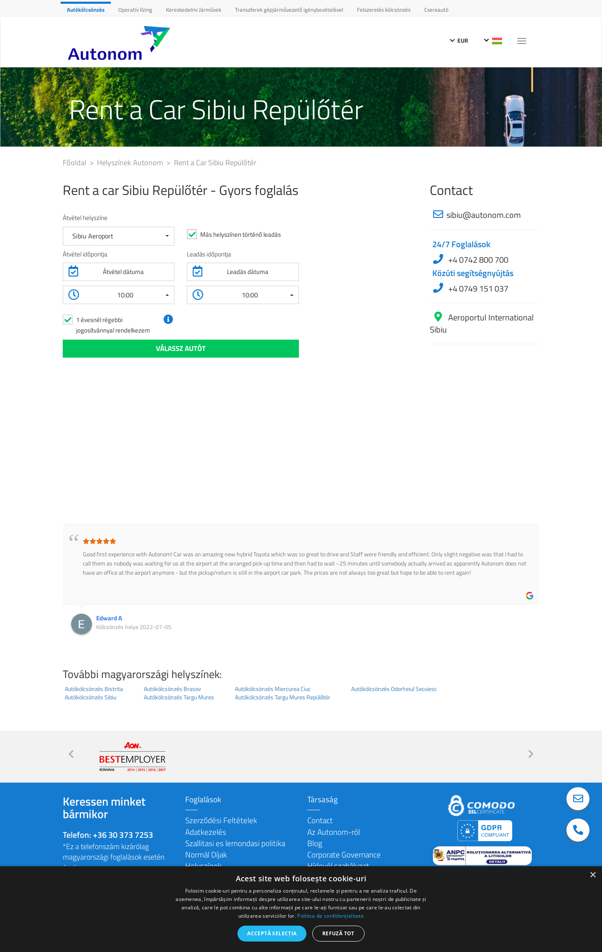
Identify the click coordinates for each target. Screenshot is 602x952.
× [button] (592, 875)
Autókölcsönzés (86, 9)
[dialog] (301, 909)
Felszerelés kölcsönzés (384, 9)
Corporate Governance (344, 854)
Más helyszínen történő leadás (240, 234)
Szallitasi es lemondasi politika (235, 843)
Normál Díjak (206, 854)
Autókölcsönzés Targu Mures (179, 697)
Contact (320, 820)
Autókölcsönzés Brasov (172, 689)
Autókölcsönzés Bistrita (94, 689)
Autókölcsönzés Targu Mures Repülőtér (282, 697)
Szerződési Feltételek (221, 820)
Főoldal (75, 162)
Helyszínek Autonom (131, 162)
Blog (314, 843)
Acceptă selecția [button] (271, 933)
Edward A (109, 618)
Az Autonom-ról (333, 832)
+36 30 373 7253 (123, 834)
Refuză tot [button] (338, 933)
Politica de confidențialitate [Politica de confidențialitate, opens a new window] (330, 915)
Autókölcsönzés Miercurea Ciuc (273, 689)
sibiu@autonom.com (483, 214)
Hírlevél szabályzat (338, 866)
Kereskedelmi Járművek (193, 9)
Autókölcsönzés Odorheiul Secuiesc (394, 689)
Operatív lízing (135, 9)
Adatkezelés (205, 832)
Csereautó (436, 9)
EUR (459, 40)
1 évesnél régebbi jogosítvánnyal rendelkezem (113, 325)
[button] (118, 236)
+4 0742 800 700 (477, 259)
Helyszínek (203, 866)
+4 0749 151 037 (477, 288)
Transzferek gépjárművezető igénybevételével (289, 9)
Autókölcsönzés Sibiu (90, 697)
